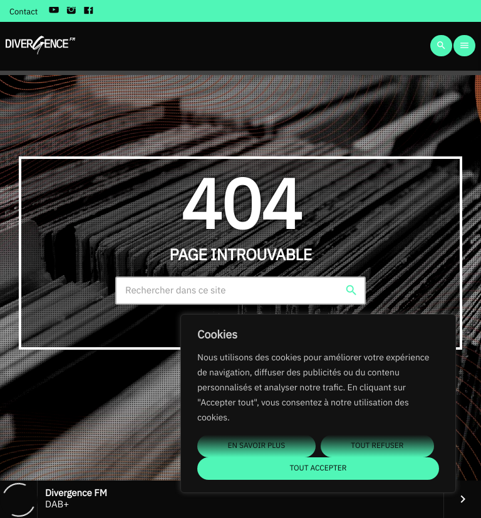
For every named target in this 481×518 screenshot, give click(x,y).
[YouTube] (54, 11)
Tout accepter (317, 468)
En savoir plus (257, 445)
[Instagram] (71, 11)
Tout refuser (377, 445)
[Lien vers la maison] (40, 46)
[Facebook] (89, 11)
